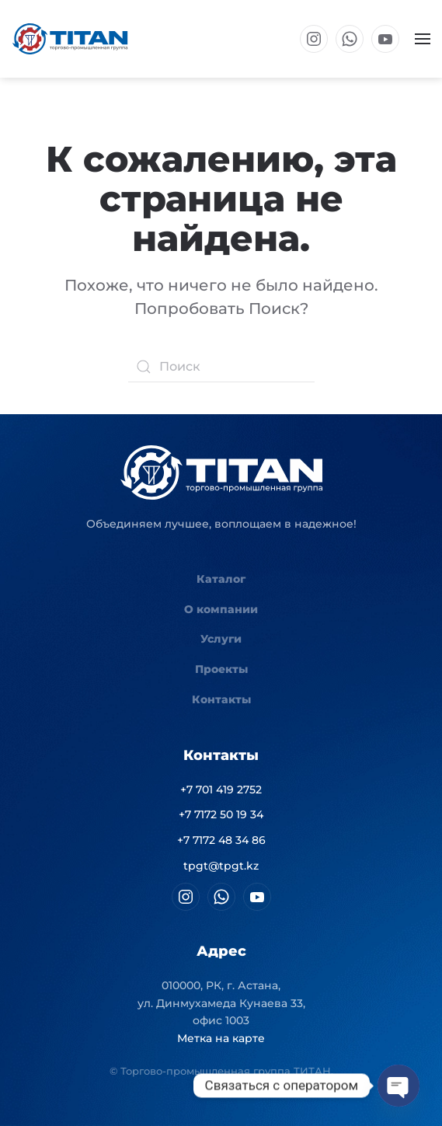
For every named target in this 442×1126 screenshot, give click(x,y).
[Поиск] (221, 366)
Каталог (221, 579)
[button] (422, 39)
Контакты (221, 699)
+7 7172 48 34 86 (221, 840)
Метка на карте (221, 1038)
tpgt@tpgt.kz (221, 866)
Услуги (221, 639)
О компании (221, 609)
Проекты (221, 669)
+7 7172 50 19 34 (221, 814)
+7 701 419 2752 (221, 790)
